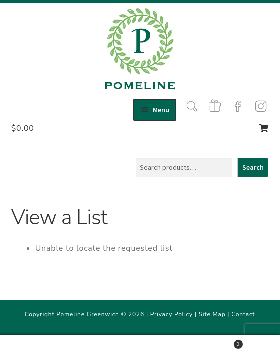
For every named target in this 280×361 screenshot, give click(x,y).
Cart (214, 342)
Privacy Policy (171, 314)
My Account (47, 348)
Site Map (212, 314)
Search (253, 167)
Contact (243, 314)
